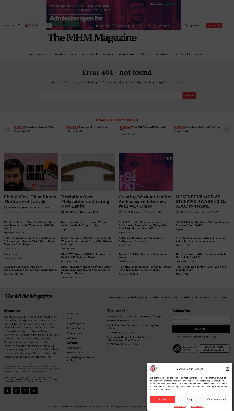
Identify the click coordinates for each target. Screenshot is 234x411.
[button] (227, 369)
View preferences (216, 399)
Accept (163, 399)
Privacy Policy (197, 406)
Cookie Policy (180, 406)
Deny (189, 399)
